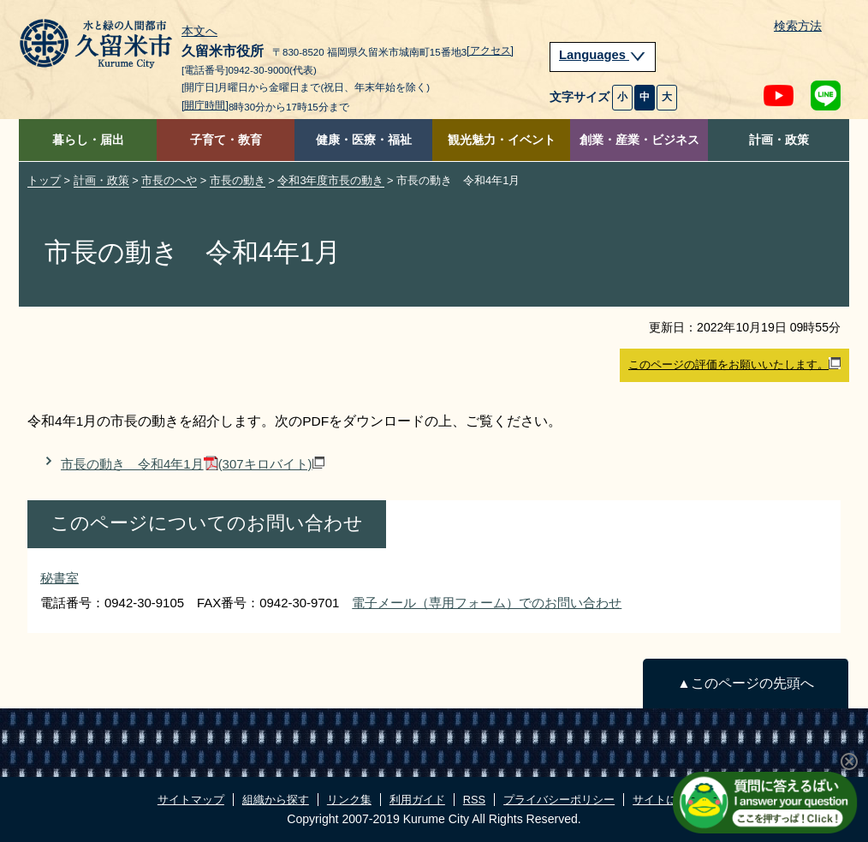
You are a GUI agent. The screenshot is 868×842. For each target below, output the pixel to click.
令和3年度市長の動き (330, 180)
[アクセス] (490, 51)
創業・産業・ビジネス (639, 140)
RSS (474, 799)
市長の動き (237, 180)
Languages (602, 55)
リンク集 (349, 799)
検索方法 (798, 26)
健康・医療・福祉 (364, 140)
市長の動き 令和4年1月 (192, 464)
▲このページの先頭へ (745, 683)
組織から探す (275, 799)
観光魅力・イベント (502, 140)
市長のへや (169, 180)
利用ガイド (417, 799)
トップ (44, 180)
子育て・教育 (226, 140)
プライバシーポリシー (559, 799)
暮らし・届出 (88, 140)
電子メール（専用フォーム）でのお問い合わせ (486, 602)
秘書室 (59, 577)
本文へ (199, 32)
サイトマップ (191, 799)
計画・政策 (779, 140)
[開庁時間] (205, 105)
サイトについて (671, 799)
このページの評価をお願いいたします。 (734, 364)
